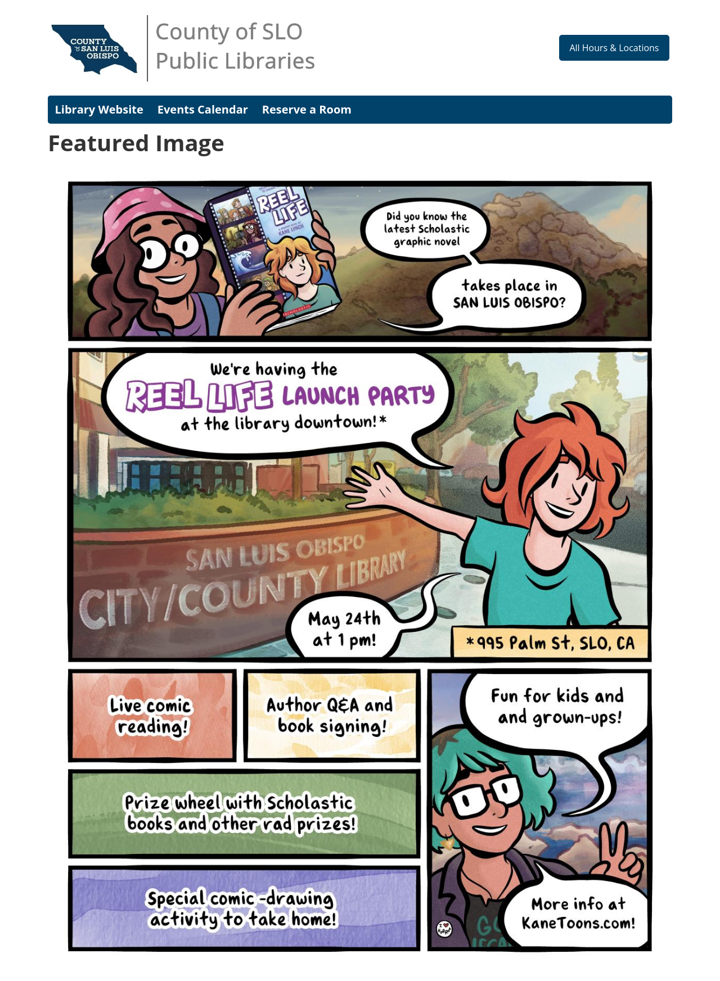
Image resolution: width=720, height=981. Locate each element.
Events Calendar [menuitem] (203, 109)
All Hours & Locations (614, 48)
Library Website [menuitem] (99, 109)
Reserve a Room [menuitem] (307, 109)
